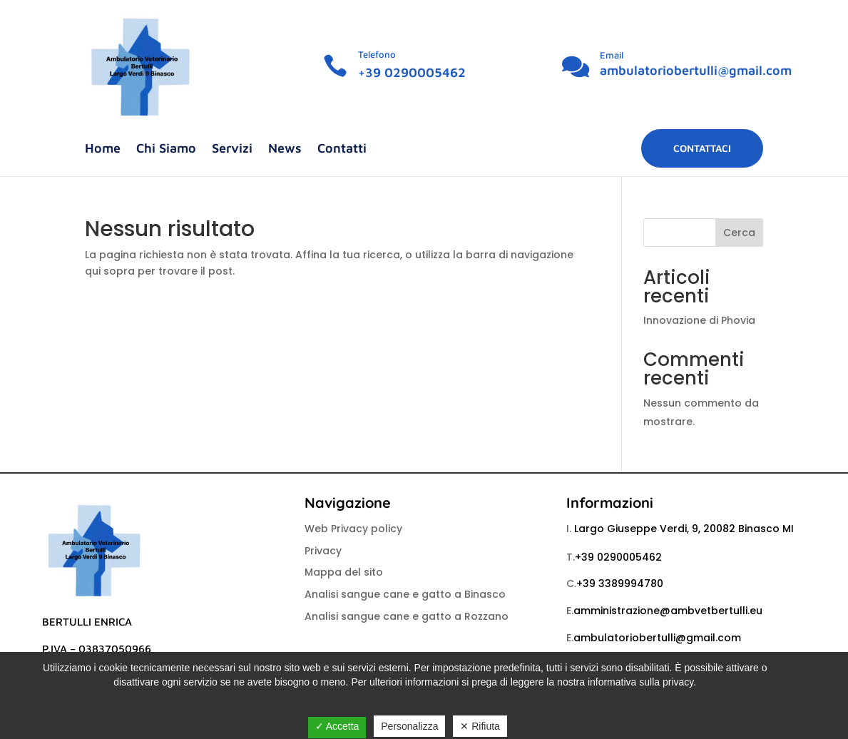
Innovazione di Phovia (699, 320)
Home (103, 149)
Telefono (377, 54)
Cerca (739, 232)
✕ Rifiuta (480, 726)
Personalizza (409, 726)
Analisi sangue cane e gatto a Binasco (405, 594)
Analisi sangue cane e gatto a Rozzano (407, 616)
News (285, 149)
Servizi (232, 149)
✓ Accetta (337, 726)
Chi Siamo (166, 149)
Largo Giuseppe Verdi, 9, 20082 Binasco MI (684, 528)
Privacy (323, 551)
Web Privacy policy (353, 528)
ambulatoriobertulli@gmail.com (696, 70)
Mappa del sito (344, 572)
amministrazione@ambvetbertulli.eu (667, 610)
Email (611, 55)
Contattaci (702, 148)
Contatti (342, 149)
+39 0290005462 (412, 72)
